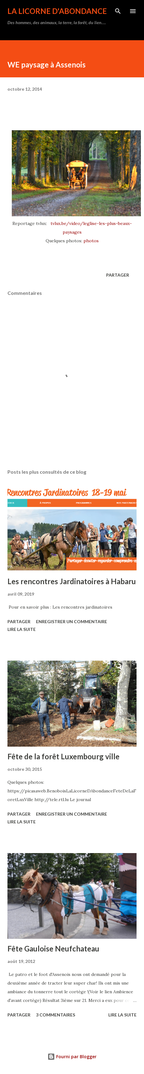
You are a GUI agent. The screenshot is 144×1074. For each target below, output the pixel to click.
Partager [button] (117, 275)
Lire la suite (21, 629)
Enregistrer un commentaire (71, 621)
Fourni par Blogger (72, 1056)
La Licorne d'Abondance (57, 10)
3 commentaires (55, 1014)
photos (91, 241)
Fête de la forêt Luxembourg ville (63, 756)
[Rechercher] (118, 11)
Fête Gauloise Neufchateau (53, 948)
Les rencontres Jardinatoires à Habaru (71, 581)
